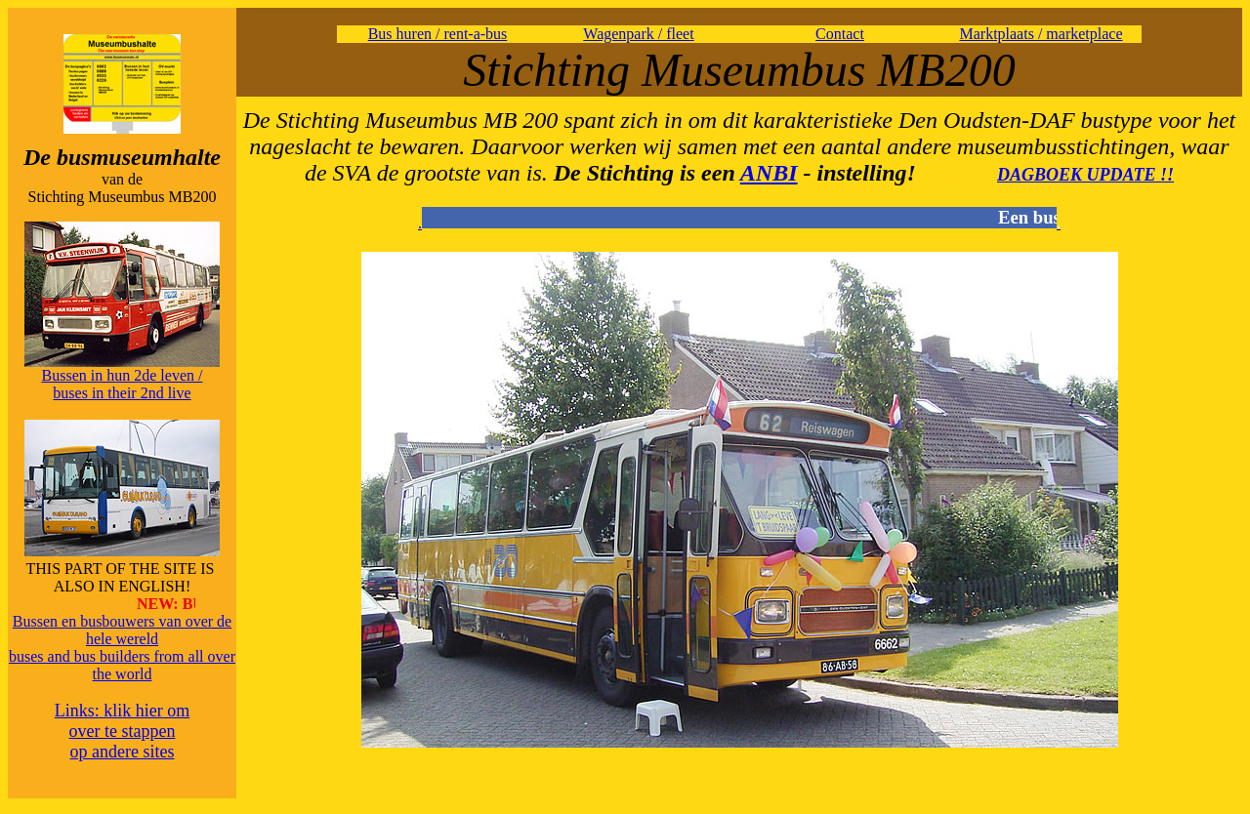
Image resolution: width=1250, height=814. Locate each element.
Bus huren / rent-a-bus (438, 33)
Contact (839, 33)
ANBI (769, 172)
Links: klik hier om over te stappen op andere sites (122, 731)
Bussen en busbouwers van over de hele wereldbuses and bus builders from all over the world (122, 647)
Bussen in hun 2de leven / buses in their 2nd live (122, 384)
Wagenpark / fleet (638, 33)
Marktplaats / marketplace (1040, 33)
